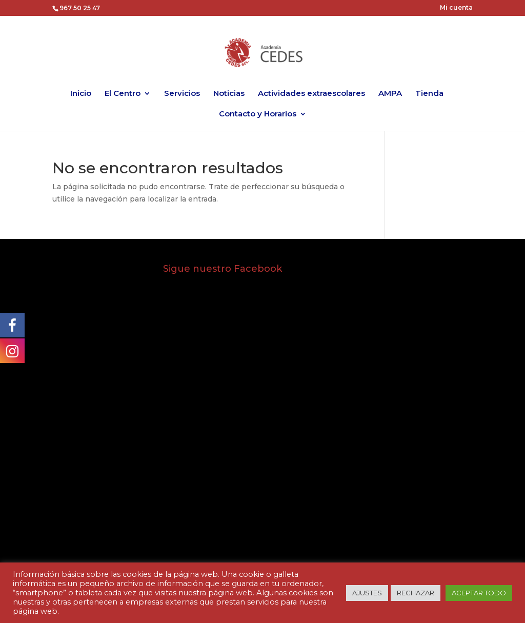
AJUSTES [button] (367, 593)
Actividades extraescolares (311, 94)
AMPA (390, 94)
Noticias (229, 94)
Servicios (182, 94)
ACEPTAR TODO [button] (479, 593)
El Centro (122, 94)
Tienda (429, 94)
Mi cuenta (456, 8)
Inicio (80, 94)
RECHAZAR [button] (415, 593)
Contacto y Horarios (257, 114)
